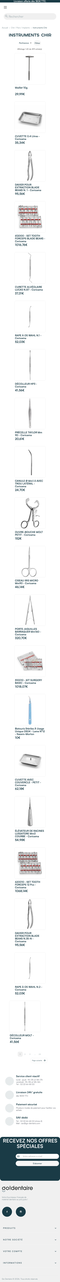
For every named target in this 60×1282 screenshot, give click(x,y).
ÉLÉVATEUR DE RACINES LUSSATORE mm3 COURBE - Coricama (29, 833)
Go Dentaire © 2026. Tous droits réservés (20, 1279)
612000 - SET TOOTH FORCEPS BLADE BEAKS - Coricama (30, 238)
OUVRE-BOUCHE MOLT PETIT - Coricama (29, 533)
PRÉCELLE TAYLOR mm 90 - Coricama (28, 434)
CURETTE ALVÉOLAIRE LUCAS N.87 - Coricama (29, 288)
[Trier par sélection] (26, 42)
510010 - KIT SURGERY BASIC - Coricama (28, 681)
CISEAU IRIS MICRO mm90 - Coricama (26, 582)
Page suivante (39, 1060)
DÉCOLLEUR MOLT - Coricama (22, 1037)
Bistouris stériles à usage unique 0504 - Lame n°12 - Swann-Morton (30, 731)
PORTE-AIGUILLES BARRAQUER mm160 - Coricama (28, 631)
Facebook (7, 1212)
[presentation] (36, 1173)
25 (40, 1054)
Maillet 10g (21, 87)
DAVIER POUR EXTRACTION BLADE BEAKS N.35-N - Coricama (27, 937)
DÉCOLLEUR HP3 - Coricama (26, 385)
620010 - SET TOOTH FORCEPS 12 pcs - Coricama (27, 884)
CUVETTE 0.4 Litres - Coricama (27, 137)
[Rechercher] (30, 16)
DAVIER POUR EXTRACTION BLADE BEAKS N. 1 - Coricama (28, 187)
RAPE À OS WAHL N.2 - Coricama (28, 988)
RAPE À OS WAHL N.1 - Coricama (28, 337)
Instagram (21, 1212)
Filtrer (37, 43)
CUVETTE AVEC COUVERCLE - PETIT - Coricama (28, 782)
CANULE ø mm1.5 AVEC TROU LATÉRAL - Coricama (29, 483)
